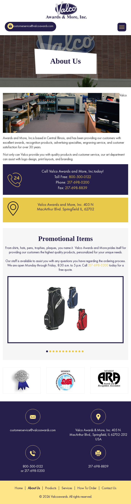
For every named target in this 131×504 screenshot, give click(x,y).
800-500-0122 (80, 176)
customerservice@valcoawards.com (30, 26)
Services (67, 488)
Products (50, 488)
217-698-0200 (77, 182)
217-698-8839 (75, 187)
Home (19, 488)
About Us (34, 488)
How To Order (87, 488)
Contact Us (109, 488)
